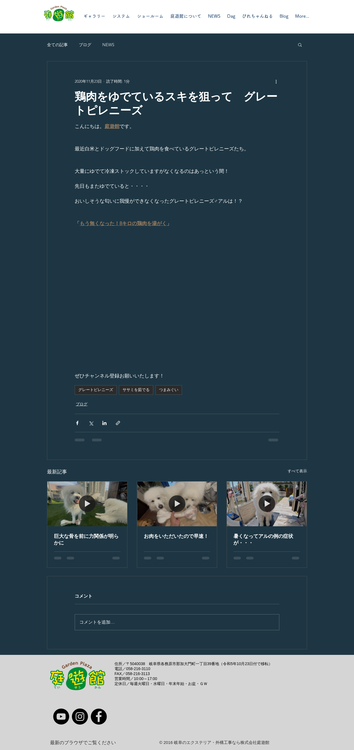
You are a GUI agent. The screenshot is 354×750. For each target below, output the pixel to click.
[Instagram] (80, 717)
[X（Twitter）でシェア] (90, 423)
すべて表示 (297, 470)
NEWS (108, 44)
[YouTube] (61, 717)
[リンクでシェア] (118, 423)
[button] (300, 44)
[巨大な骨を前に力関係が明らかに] (87, 503)
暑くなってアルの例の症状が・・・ (263, 539)
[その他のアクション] (276, 81)
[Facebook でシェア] (77, 423)
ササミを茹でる (136, 389)
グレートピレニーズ (95, 389)
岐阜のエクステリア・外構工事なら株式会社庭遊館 (221, 742)
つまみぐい (168, 389)
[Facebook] (99, 717)
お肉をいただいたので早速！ (176, 536)
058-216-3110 (138, 668)
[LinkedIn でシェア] (104, 423)
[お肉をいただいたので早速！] (177, 503)
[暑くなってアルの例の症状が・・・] (267, 503)
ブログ (85, 44)
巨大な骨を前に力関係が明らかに (86, 539)
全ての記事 (57, 44)
